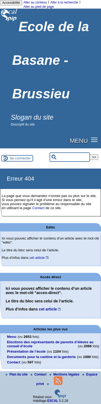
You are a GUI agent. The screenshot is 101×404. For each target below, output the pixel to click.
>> (94, 157)
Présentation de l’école (26, 351)
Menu (11, 337)
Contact (38, 208)
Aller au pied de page (38, 7)
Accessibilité (11, 3)
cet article (36, 258)
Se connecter (20, 158)
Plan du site (17, 374)
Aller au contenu (35, 2)
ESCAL (52, 401)
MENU (79, 140)
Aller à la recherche (64, 2)
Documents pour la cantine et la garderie (41, 357)
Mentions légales (65, 374)
